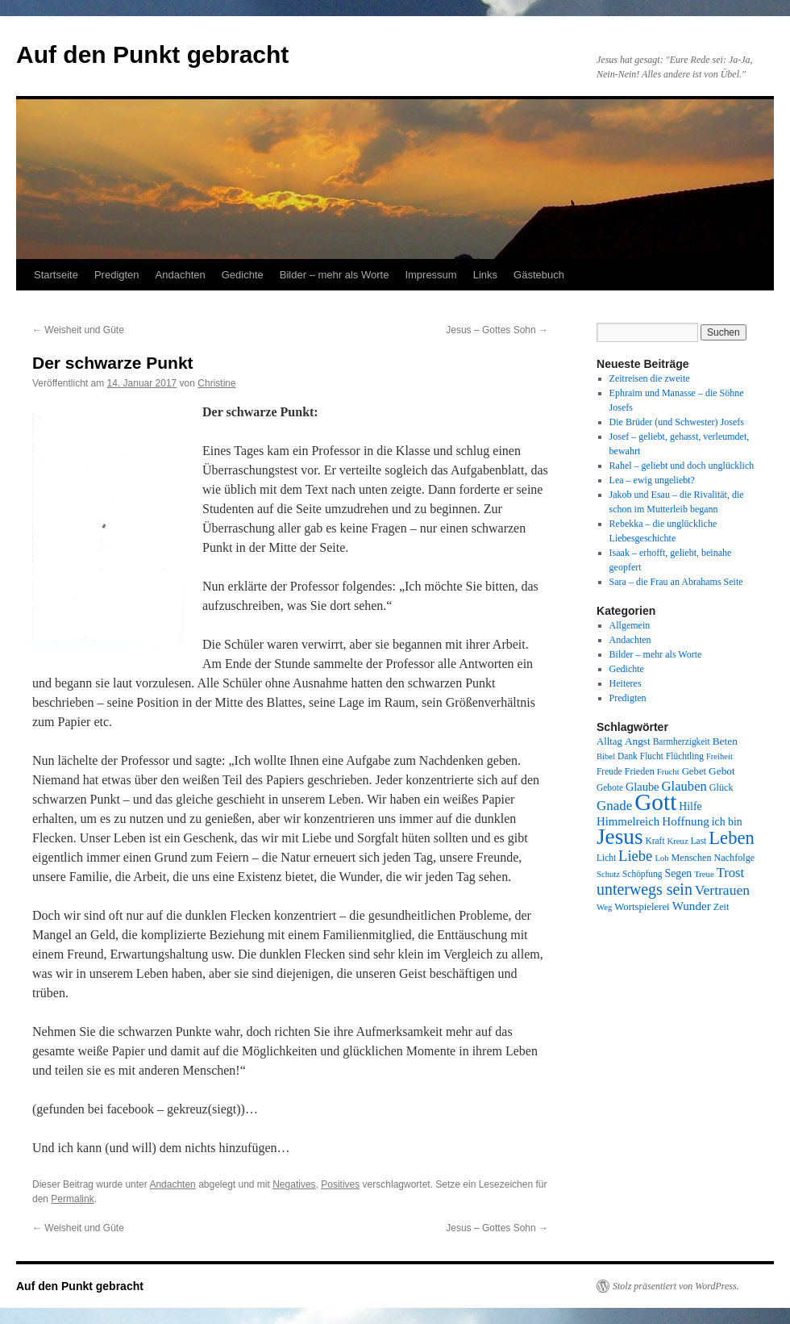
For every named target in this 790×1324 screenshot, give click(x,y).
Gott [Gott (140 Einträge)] (655, 802)
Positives (340, 1184)
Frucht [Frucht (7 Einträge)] (668, 771)
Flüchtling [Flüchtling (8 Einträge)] (685, 756)
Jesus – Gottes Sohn (497, 330)
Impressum (430, 275)
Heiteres (625, 683)
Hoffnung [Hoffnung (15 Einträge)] (685, 821)
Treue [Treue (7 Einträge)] (703, 874)
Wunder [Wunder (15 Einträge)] (691, 906)
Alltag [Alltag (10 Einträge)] (609, 741)
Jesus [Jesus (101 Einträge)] (620, 837)
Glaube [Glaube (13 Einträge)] (642, 786)
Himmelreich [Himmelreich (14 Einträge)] (628, 821)
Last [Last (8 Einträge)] (699, 841)
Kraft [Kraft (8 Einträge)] (655, 841)
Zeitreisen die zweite (649, 378)
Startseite (56, 275)
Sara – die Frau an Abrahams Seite (676, 581)
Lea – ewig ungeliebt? (652, 480)
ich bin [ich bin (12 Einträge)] (727, 822)
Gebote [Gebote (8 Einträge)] (610, 787)
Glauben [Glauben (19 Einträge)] (684, 786)
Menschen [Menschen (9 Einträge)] (692, 857)
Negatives (293, 1184)
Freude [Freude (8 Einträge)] (609, 771)
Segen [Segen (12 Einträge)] (678, 873)
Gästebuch (539, 275)
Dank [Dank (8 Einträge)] (627, 756)
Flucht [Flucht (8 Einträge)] (651, 756)
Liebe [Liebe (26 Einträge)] (635, 855)
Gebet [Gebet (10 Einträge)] (694, 771)
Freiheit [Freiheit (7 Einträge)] (719, 756)
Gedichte (243, 275)
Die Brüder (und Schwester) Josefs (676, 422)
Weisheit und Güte (78, 330)
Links (485, 275)
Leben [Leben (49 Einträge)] (732, 838)
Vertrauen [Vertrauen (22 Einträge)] (722, 890)
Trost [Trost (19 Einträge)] (731, 872)
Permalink (72, 1199)
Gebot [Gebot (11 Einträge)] (722, 771)
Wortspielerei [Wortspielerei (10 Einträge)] (641, 907)
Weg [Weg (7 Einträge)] (604, 907)
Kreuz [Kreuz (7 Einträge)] (677, 841)
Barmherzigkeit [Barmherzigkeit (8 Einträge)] (681, 741)
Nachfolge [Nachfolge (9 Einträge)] (734, 857)
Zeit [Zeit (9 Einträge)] (721, 907)
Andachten (181, 275)
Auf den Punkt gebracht (152, 54)
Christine (216, 383)
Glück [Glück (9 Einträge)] (721, 787)
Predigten (116, 275)
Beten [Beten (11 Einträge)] (725, 741)
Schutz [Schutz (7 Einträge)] (608, 874)
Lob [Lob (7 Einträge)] (661, 858)
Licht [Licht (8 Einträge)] (606, 857)
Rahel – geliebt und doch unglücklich (682, 465)
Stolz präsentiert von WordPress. (676, 1286)
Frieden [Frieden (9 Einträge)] (640, 771)
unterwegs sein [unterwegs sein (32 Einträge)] (644, 889)
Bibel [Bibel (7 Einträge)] (606, 756)
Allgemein (630, 625)
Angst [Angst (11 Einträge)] (638, 741)
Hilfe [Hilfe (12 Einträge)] (690, 806)
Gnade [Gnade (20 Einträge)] (614, 805)
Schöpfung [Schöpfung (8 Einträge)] (642, 874)
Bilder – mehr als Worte (334, 275)
